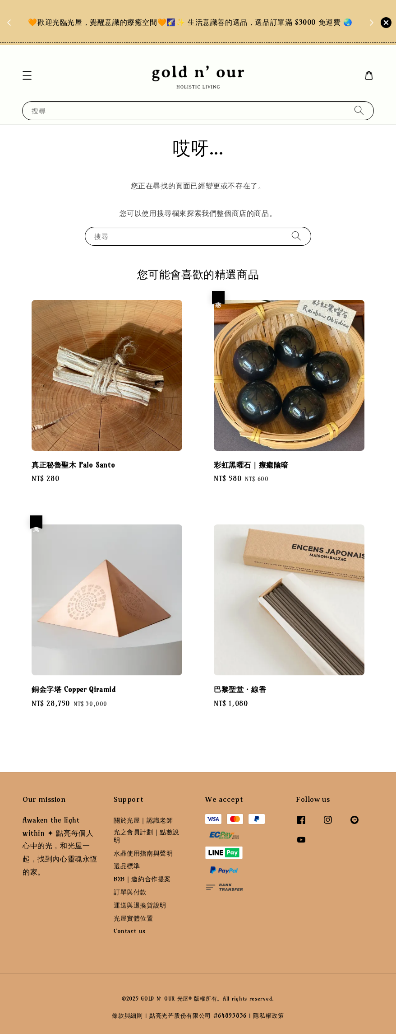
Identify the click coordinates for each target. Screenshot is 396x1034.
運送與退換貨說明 (140, 905)
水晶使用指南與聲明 (143, 853)
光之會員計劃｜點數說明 (147, 836)
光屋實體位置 (133, 918)
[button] (27, 75)
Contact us (130, 931)
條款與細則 (127, 1015)
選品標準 (127, 866)
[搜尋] (359, 110)
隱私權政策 (268, 1015)
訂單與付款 (130, 892)
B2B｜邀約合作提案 (142, 879)
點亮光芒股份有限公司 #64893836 (198, 1015)
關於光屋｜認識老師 (143, 820)
